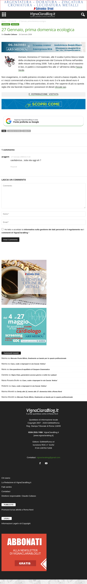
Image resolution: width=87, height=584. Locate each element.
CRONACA (6, 24)
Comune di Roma (14, 131)
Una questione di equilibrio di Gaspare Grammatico (29, 369)
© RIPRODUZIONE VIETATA (43, 94)
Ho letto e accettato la (43, 231)
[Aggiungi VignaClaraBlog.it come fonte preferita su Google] (43, 121)
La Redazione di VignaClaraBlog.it (16, 482)
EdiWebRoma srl (47, 442)
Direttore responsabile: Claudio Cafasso (19, 496)
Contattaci (6, 491)
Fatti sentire (7, 487)
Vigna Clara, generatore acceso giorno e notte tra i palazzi (34, 375)
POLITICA (15, 24)
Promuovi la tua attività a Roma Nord (17, 510)
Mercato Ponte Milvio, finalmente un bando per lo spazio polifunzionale (38, 358)
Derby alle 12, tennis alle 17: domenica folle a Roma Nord (39, 391)
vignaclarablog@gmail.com (48, 457)
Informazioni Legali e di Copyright (16, 523)
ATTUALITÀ (12, 21)
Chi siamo (6, 478)
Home (4, 21)
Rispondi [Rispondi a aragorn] (13, 167)
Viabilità (26, 131)
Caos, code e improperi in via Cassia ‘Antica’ (28, 364)
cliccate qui (60, 87)
